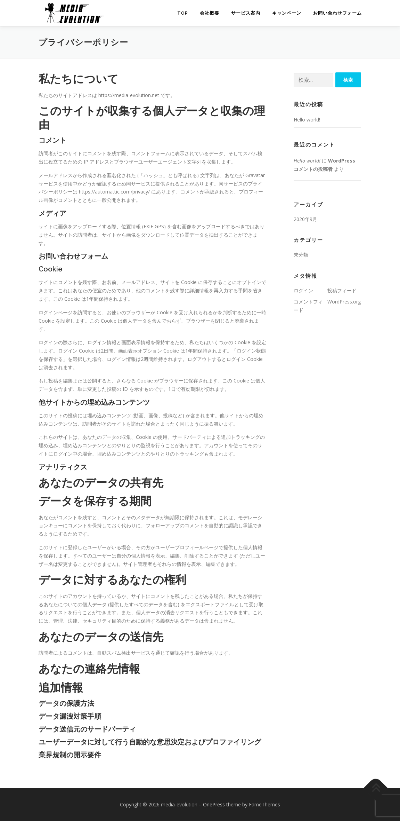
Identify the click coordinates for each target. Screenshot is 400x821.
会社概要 (209, 13)
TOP (182, 13)
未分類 (301, 254)
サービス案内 (245, 13)
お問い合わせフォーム (337, 13)
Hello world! (307, 119)
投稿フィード (342, 290)
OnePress (214, 804)
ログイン (303, 290)
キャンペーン (286, 13)
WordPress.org (344, 301)
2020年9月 (305, 219)
